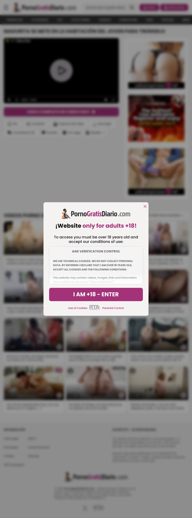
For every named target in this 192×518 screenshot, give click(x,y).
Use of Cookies (78, 308)
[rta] (94, 309)
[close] (145, 206)
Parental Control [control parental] (113, 308)
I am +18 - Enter (96, 294)
